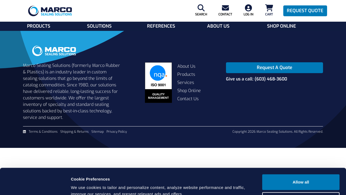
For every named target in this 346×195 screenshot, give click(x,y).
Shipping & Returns (74, 131)
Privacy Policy (117, 131)
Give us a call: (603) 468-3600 (256, 79)
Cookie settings (301, 175)
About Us (218, 26)
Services (185, 82)
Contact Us (188, 99)
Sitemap (97, 131)
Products (38, 26)
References (161, 26)
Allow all (301, 157)
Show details (83, 184)
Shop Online (281, 26)
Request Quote (305, 11)
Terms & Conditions (43, 131)
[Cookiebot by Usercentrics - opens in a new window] (35, 184)
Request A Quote (274, 67)
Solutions (99, 26)
